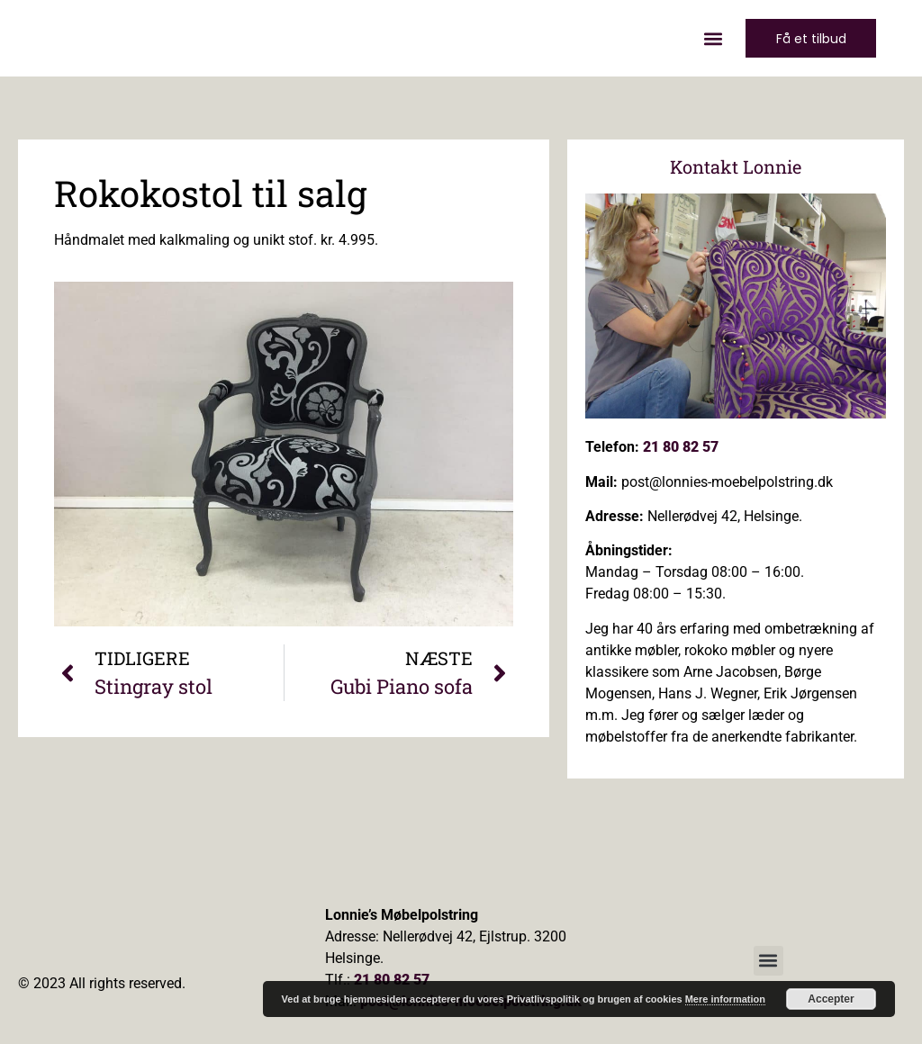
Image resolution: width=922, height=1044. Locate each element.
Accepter (831, 999)
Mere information (725, 999)
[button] (708, 38)
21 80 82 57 (681, 446)
